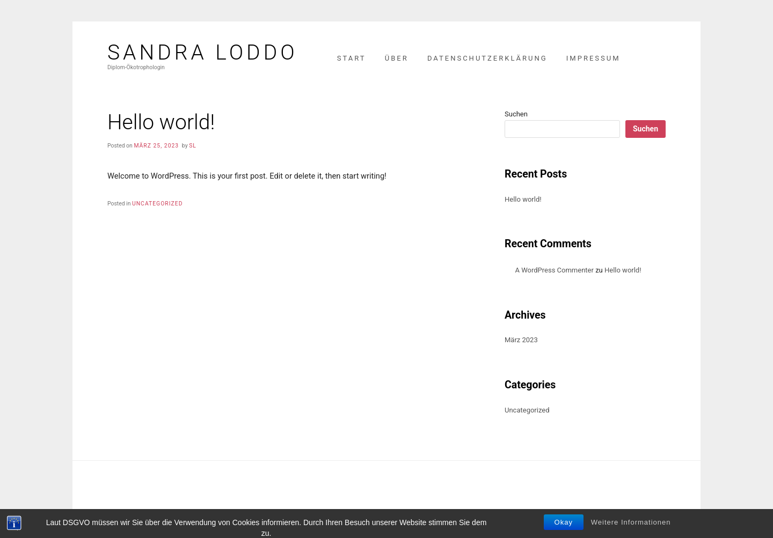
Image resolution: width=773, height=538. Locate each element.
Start (351, 58)
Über (397, 58)
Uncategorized (157, 203)
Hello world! (523, 199)
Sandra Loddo (202, 52)
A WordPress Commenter (554, 270)
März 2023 (521, 340)
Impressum (593, 58)
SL (192, 145)
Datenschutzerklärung (487, 58)
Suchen (516, 114)
